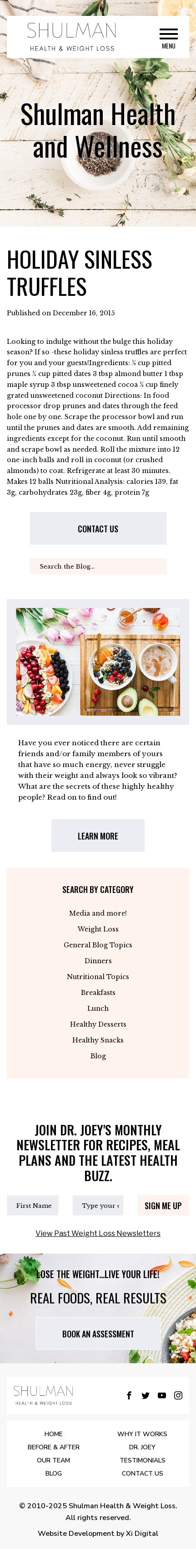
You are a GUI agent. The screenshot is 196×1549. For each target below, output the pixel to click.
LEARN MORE (98, 836)
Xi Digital (142, 1534)
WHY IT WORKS (142, 1434)
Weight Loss (98, 929)
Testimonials (143, 1460)
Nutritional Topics (98, 977)
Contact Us (142, 1473)
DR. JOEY (142, 1447)
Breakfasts (98, 993)
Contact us (98, 529)
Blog (98, 1056)
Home (54, 1434)
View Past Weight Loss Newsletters (98, 1233)
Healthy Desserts (98, 1024)
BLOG (53, 1473)
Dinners (98, 961)
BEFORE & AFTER (54, 1447)
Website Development (76, 1534)
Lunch (98, 1008)
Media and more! (98, 913)
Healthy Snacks (98, 1040)
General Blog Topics (98, 945)
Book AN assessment (98, 1334)
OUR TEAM (53, 1460)
